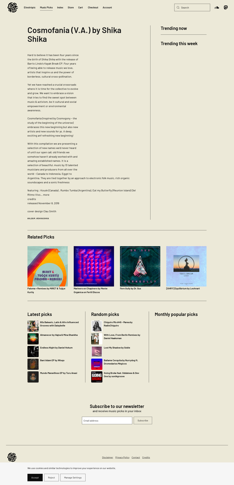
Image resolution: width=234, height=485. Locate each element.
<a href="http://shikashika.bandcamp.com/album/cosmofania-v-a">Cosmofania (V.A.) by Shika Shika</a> (114, 112)
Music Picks (46, 7)
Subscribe (143, 420)
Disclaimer (107, 457)
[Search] (192, 7)
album (32, 218)
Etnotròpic (30, 7)
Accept (35, 477)
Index (60, 7)
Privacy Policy (122, 457)
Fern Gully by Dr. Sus (130, 288)
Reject (51, 477)
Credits (146, 457)
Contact (136, 457)
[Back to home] (12, 7)
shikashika (43, 218)
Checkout (93, 7)
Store (71, 7)
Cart (80, 7)
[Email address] (107, 420)
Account (107, 7)
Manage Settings (73, 477)
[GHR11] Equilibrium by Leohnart (183, 288)
